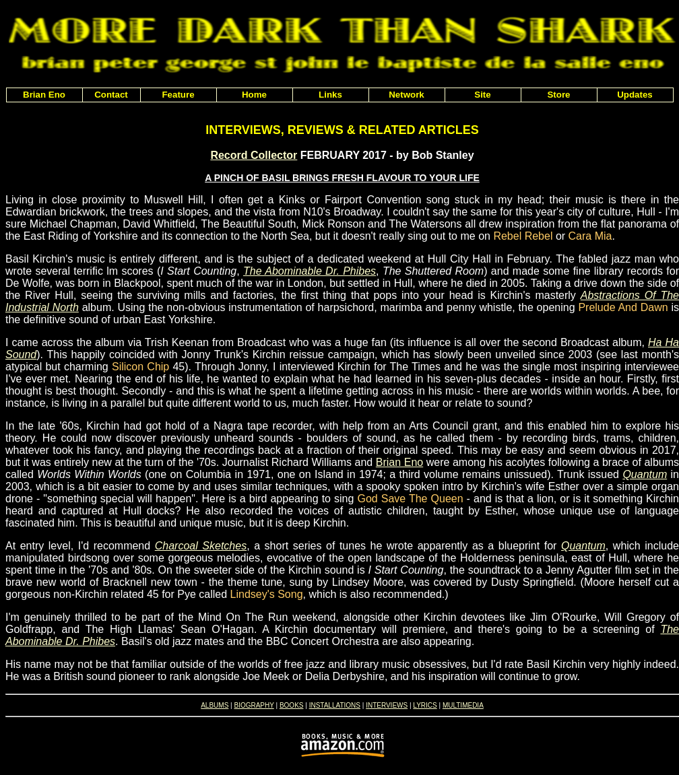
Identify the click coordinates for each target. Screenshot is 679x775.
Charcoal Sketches (201, 545)
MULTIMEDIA (463, 705)
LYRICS (425, 705)
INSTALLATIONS (334, 705)
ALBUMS (214, 705)
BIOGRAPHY (253, 705)
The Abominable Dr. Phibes (309, 271)
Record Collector (253, 155)
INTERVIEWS (387, 705)
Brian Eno (399, 462)
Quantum (644, 474)
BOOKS (292, 705)
